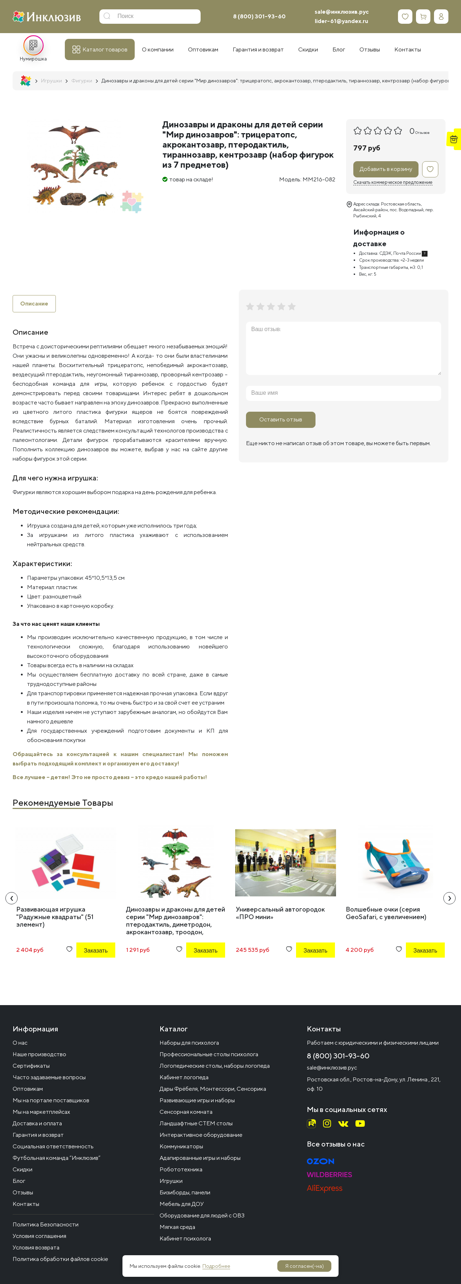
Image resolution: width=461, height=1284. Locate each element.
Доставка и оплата (37, 1123)
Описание (34, 303)
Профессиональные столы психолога (209, 1054)
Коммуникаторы (181, 1146)
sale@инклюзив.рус (342, 11)
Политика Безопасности (46, 1224)
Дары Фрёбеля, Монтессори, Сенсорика (213, 1088)
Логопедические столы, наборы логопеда (215, 1065)
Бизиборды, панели (185, 1192)
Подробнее (216, 1266)
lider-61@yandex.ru (341, 21)
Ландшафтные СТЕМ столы (196, 1123)
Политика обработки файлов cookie (60, 1259)
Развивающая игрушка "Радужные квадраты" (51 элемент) (55, 916)
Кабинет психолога (185, 1238)
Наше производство (39, 1054)
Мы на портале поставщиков (51, 1100)
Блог (19, 1180)
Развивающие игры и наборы (197, 1100)
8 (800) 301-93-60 (259, 16)
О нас (20, 1042)
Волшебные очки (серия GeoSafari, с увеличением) (386, 913)
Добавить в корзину (386, 169)
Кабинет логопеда (184, 1077)
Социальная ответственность (53, 1146)
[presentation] (11, 898)
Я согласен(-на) (304, 1266)
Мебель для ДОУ (182, 1204)
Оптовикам (28, 1088)
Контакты (26, 1204)
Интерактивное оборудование (201, 1134)
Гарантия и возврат (38, 1134)
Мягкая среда (177, 1227)
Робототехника (181, 1169)
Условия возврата (36, 1247)
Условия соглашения (39, 1236)
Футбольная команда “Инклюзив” (56, 1157)
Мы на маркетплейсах (41, 1111)
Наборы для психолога (189, 1042)
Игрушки (171, 1180)
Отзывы (23, 1192)
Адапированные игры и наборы (200, 1157)
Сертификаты (31, 1065)
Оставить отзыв (280, 419)
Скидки (22, 1169)
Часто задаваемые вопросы (49, 1077)
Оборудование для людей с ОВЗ (202, 1215)
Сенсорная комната (186, 1111)
